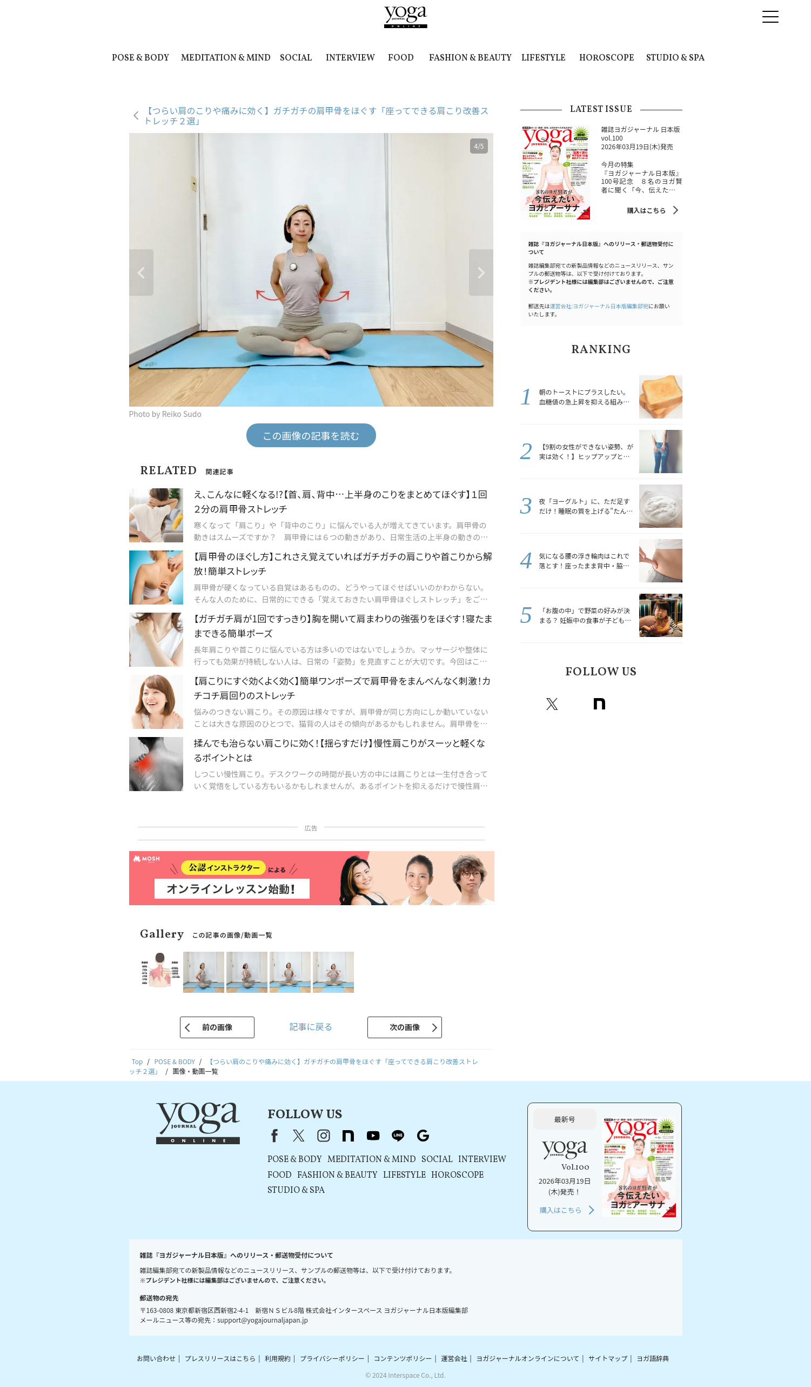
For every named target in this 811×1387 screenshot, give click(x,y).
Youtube (623, 704)
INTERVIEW (350, 58)
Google (671, 704)
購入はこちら (646, 210)
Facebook (530, 704)
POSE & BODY (140, 58)
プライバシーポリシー (332, 1358)
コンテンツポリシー (403, 1358)
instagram (576, 704)
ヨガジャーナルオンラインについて (527, 1358)
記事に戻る (310, 1026)
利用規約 (278, 1358)
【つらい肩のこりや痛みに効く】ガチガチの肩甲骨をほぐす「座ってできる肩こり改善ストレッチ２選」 (316, 115)
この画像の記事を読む (311, 435)
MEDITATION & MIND (226, 58)
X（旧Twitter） (299, 1136)
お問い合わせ (156, 1358)
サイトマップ (607, 1358)
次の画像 (405, 1026)
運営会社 (454, 1358)
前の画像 (217, 1026)
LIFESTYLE (543, 58)
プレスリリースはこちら (220, 1358)
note (600, 704)
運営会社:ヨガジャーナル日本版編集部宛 (599, 306)
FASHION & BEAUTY (470, 58)
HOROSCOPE (606, 58)
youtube (373, 1136)
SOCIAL (296, 58)
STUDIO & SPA (675, 58)
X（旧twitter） (552, 704)
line (647, 704)
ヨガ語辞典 (652, 1358)
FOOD (401, 58)
